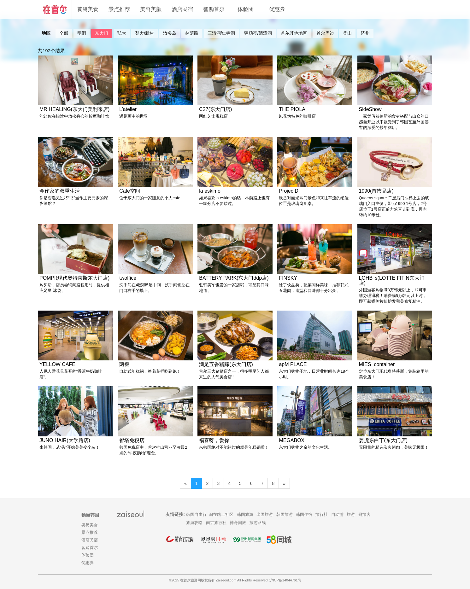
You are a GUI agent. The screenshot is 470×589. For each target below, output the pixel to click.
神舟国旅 (238, 522)
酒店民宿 (182, 9)
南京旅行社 (216, 522)
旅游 (351, 514)
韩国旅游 (245, 514)
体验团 (246, 9)
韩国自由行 (196, 514)
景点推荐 (119, 9)
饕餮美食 (87, 9)
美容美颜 (151, 9)
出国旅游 (264, 514)
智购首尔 (214, 9)
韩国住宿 (304, 514)
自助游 (337, 514)
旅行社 (321, 514)
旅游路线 (258, 522)
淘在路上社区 (221, 514)
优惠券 (277, 9)
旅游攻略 (194, 522)
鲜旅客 (364, 514)
